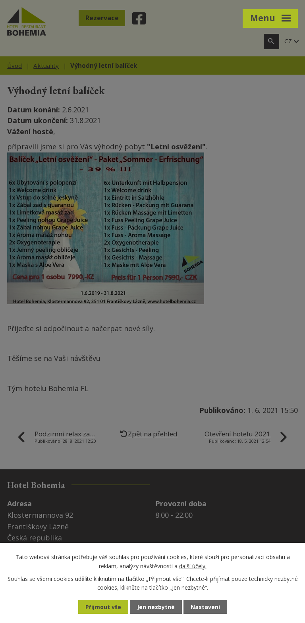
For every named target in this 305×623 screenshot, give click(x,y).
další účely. (193, 565)
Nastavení (205, 607)
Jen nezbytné (156, 607)
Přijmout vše (103, 607)
